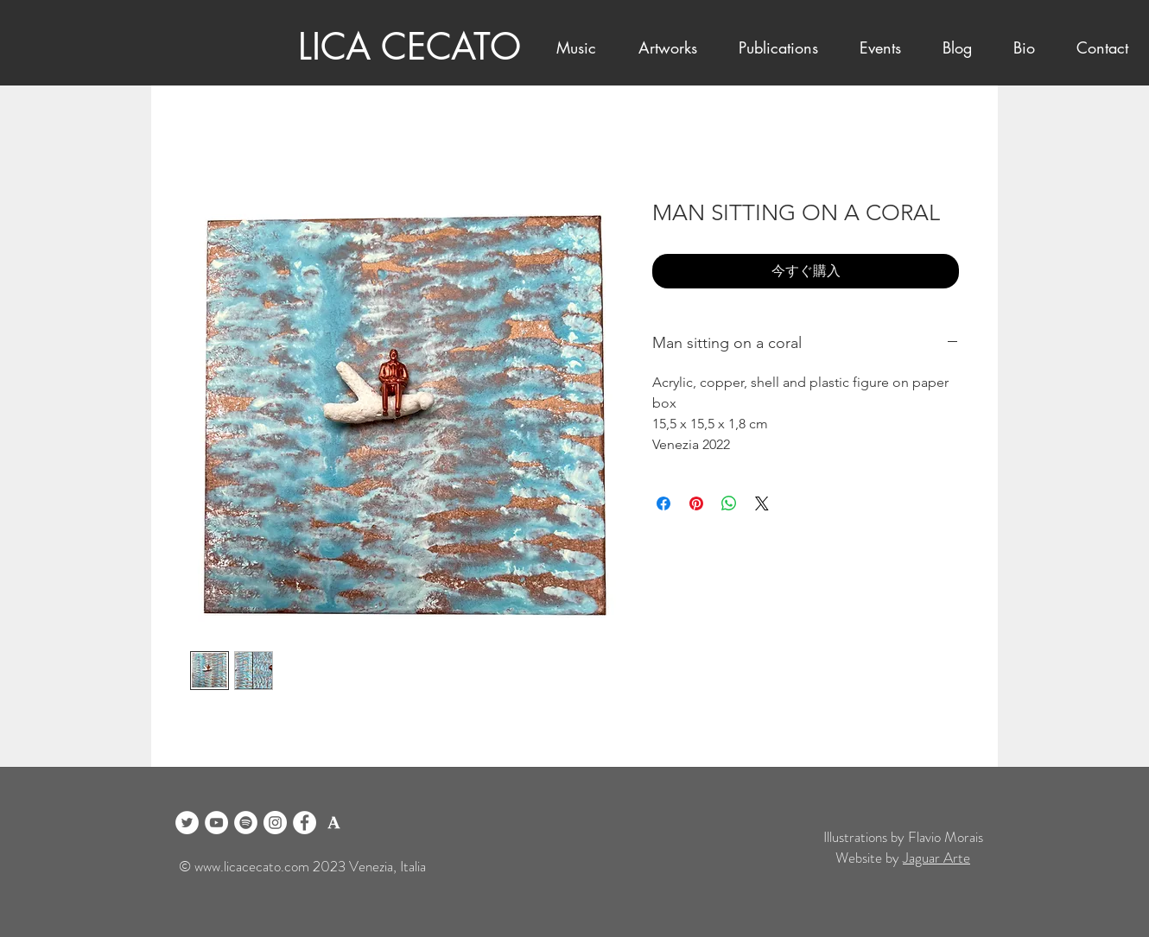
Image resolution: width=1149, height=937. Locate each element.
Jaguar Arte (936, 857)
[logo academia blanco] (334, 822)
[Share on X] (762, 503)
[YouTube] (216, 822)
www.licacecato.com (251, 866)
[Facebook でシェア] (663, 503)
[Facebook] (304, 822)
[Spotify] (245, 822)
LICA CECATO (409, 46)
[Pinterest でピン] (696, 503)
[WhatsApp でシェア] (729, 503)
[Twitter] (187, 822)
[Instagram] (275, 822)
